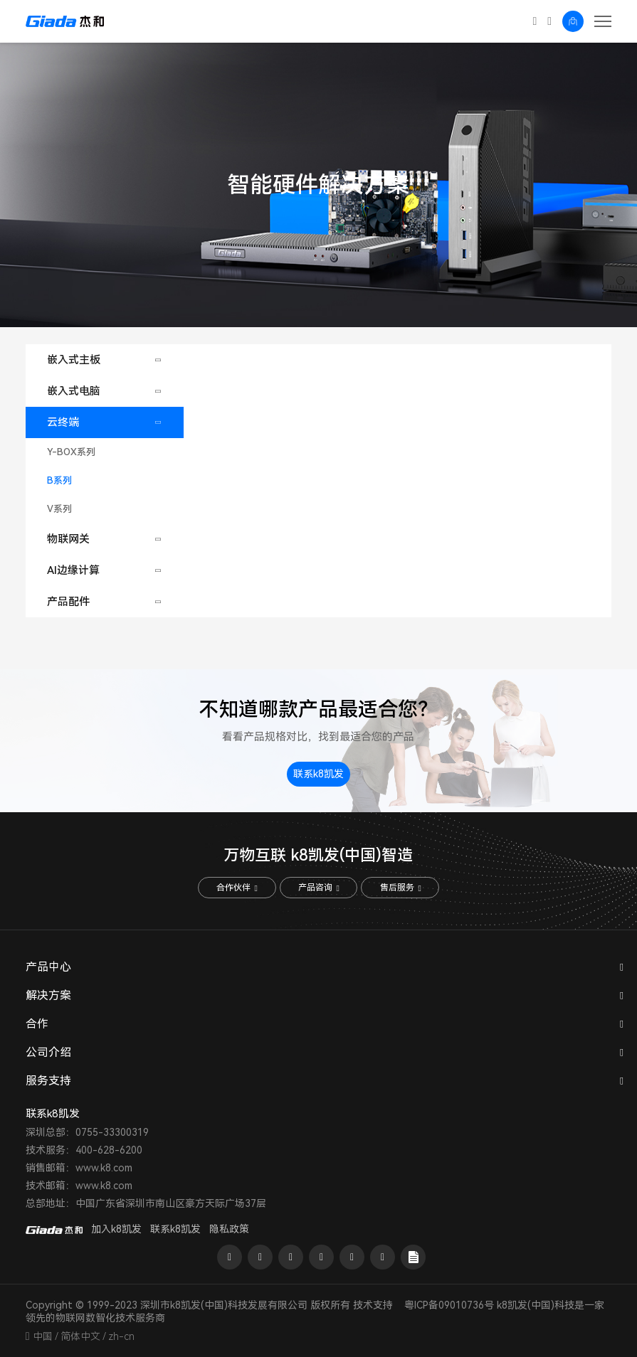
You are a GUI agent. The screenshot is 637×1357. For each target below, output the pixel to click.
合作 (37, 1024)
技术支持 (373, 1305)
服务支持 (48, 1081)
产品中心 (48, 967)
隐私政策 (229, 1229)
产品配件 (68, 601)
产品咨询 (318, 888)
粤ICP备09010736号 (449, 1305)
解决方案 (48, 996)
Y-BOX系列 (71, 452)
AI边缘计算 (73, 570)
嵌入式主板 (73, 359)
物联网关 (68, 539)
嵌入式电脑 (73, 391)
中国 (43, 1336)
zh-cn (121, 1336)
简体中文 (80, 1336)
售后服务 (400, 888)
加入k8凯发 (116, 1229)
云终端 (63, 422)
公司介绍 (48, 1053)
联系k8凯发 (318, 774)
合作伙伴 (236, 888)
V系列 (59, 509)
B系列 (59, 480)
